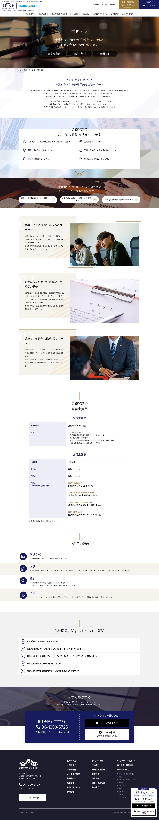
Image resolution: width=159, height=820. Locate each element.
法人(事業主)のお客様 (59, 14)
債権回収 (95, 787)
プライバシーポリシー (26, 812)
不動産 (119, 777)
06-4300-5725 (145, 798)
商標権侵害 (121, 791)
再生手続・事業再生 (125, 765)
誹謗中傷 (120, 794)
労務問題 (120, 783)
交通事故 (95, 765)
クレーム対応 (121, 785)
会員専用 (96, 4)
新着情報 (70, 783)
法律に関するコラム (100, 14)
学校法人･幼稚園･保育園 (125, 774)
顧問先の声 (115, 14)
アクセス (104, 4)
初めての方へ (30, 14)
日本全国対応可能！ (129, 4)
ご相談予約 (149, 4)
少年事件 (95, 778)
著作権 (119, 788)
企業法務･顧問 (123, 770)
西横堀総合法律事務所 (119, 812)
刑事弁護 (95, 774)
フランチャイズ (122, 797)
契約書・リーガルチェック (126, 780)
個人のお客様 (43, 14)
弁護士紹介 (86, 14)
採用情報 (112, 4)
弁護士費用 (74, 14)
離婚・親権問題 (98, 770)
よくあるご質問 (128, 14)
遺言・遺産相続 (98, 783)
